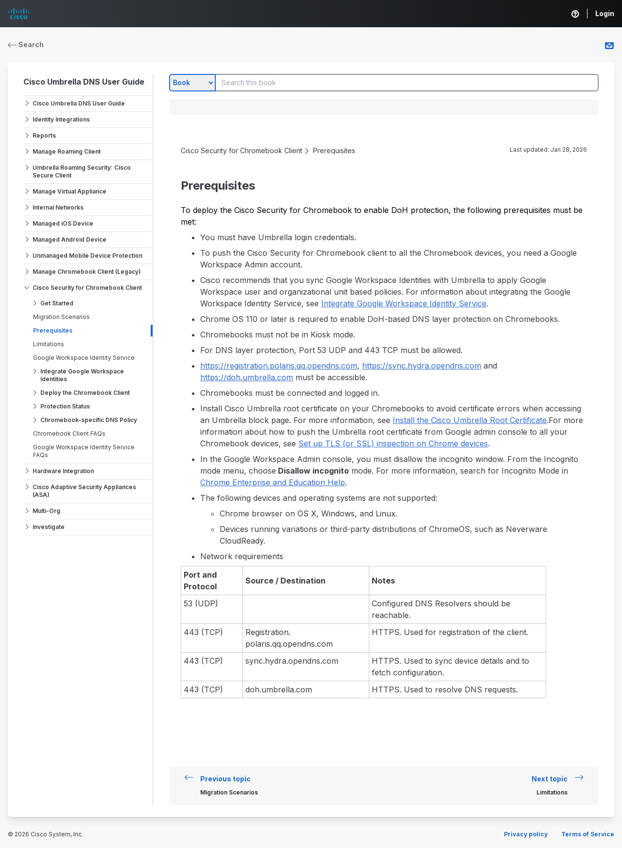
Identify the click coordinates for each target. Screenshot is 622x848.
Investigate (49, 526)
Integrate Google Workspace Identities (82, 375)
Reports (44, 135)
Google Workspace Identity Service (84, 357)
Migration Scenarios (61, 316)
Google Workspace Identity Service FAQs (84, 451)
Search (26, 44)
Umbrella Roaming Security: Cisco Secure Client (82, 171)
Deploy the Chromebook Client (85, 392)
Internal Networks (58, 207)
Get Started (56, 303)
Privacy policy (526, 834)
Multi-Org (46, 510)
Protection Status (65, 406)
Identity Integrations (61, 119)
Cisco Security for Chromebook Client (87, 287)
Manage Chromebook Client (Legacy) (87, 271)
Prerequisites (52, 330)
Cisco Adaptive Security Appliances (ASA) (84, 490)
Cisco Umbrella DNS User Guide (83, 82)
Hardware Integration (63, 471)
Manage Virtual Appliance (69, 191)
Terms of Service (587, 834)
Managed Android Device (69, 239)
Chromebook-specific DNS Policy (88, 420)
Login (604, 13)
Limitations (48, 344)
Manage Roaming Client (67, 151)
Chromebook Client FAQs (69, 433)
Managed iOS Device (63, 223)
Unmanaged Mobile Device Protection (87, 255)
